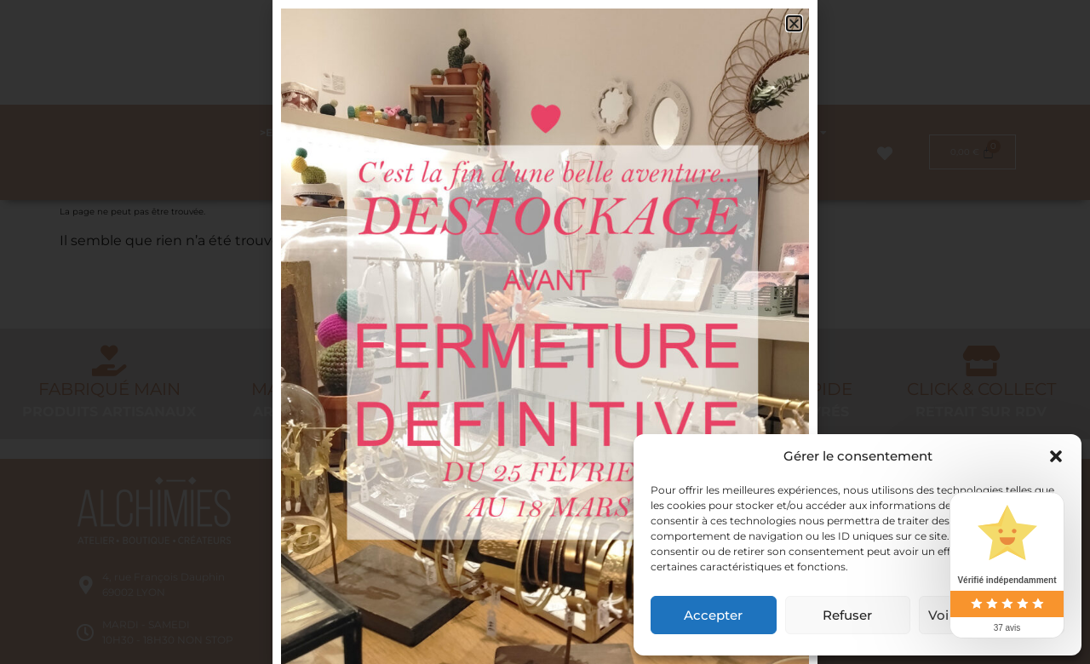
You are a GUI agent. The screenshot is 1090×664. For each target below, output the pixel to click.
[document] (545, 332)
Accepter (713, 615)
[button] (1055, 456)
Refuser (847, 615)
